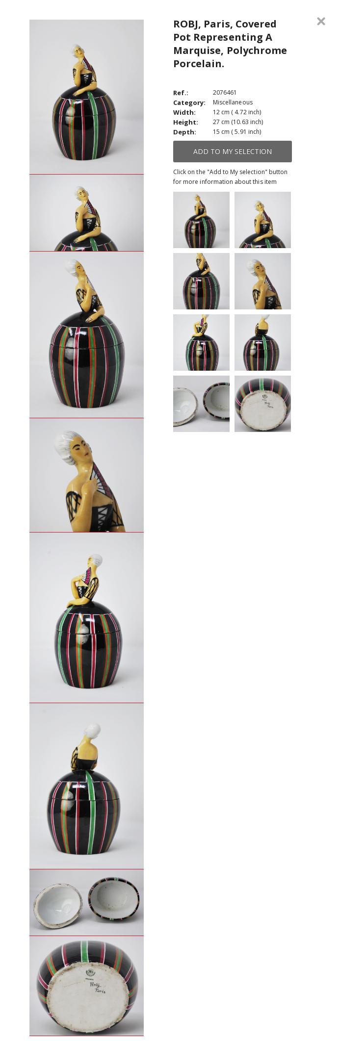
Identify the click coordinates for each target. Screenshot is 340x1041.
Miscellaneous (233, 102)
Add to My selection (232, 151)
